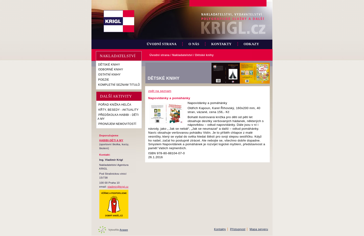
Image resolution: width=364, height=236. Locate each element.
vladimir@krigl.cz (117, 186)
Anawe (124, 229)
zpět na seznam (159, 91)
